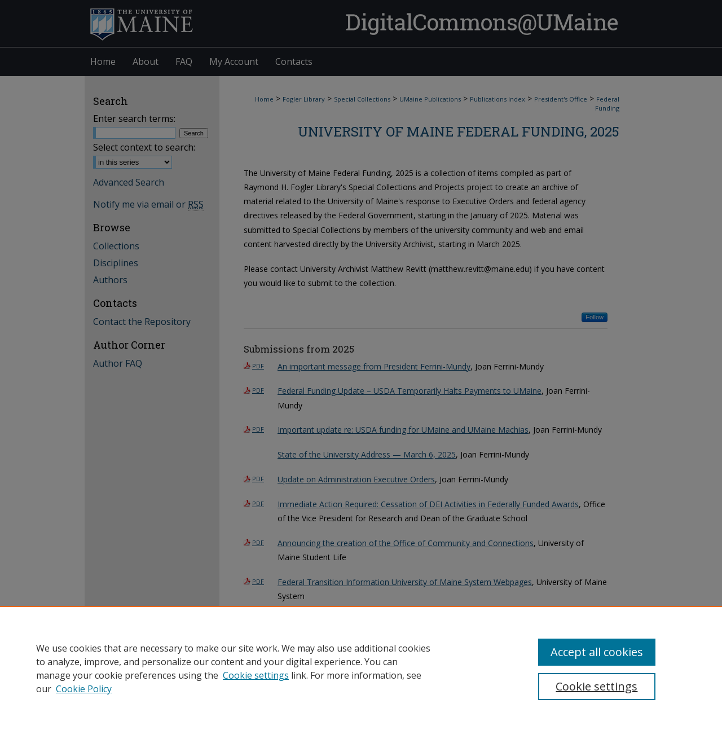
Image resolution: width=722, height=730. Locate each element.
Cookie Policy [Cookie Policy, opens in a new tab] (84, 689)
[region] (361, 668)
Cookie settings (256, 675)
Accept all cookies (597, 651)
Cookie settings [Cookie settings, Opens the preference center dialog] (596, 686)
